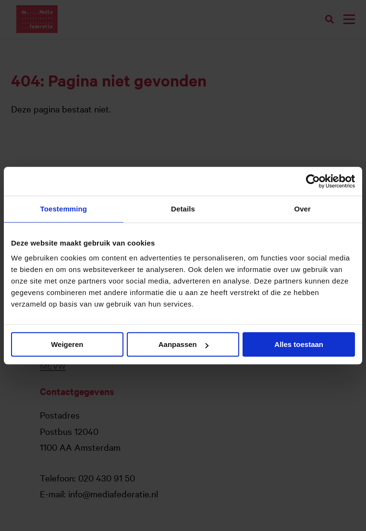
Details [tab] (183, 209)
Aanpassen (183, 344)
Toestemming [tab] (63, 209)
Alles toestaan (298, 344)
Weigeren (67, 344)
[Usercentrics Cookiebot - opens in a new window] (313, 181)
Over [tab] (302, 209)
